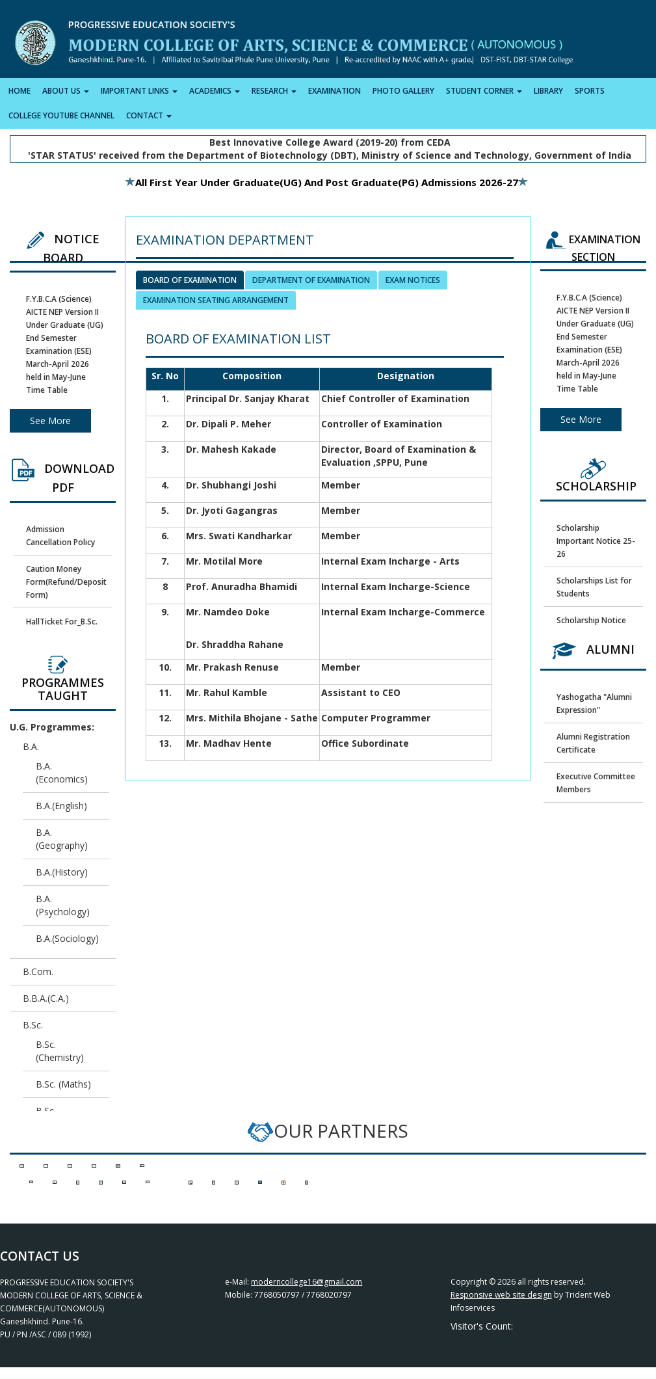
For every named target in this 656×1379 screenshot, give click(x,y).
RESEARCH (274, 90)
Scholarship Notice (591, 620)
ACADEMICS (214, 90)
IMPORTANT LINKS (139, 90)
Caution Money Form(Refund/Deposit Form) (66, 581)
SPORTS (590, 90)
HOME (19, 90)
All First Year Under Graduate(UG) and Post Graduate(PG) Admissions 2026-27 (321, 182)
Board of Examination (190, 280)
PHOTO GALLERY (403, 90)
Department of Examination (311, 280)
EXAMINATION (334, 90)
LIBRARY (548, 90)
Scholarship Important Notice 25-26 (596, 540)
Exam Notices (413, 280)
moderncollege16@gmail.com (306, 1281)
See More (50, 420)
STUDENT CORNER (484, 90)
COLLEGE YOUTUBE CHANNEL (61, 115)
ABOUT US (65, 90)
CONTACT (149, 115)
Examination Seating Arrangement (216, 300)
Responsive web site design (501, 1294)
